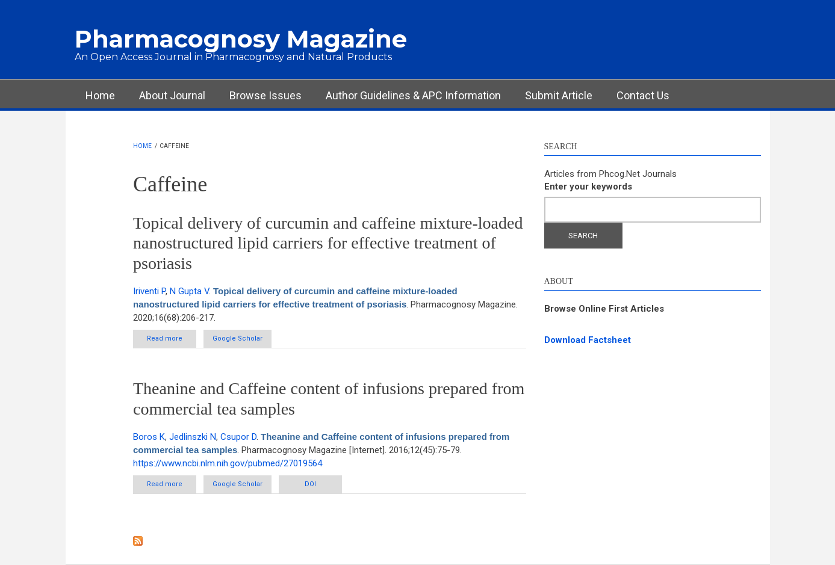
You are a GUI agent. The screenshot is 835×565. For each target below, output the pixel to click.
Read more (171, 341)
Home (100, 95)
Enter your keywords (588, 186)
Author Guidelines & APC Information (413, 95)
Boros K (149, 436)
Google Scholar (237, 338)
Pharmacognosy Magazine (241, 39)
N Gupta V (189, 291)
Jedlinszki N (192, 436)
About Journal (172, 95)
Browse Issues (265, 95)
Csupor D (238, 436)
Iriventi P (149, 291)
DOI (310, 484)
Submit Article (558, 95)
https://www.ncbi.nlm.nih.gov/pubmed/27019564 (227, 463)
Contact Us (642, 95)
